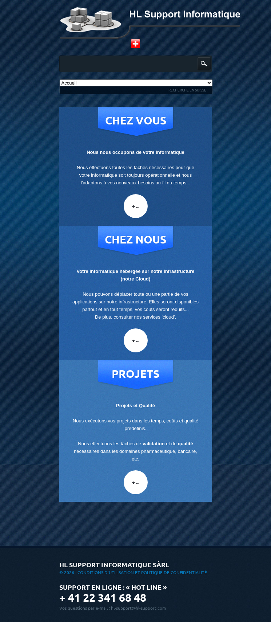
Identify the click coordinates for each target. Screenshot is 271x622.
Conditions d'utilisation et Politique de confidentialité (142, 572)
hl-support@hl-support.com (138, 608)
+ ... (135, 206)
